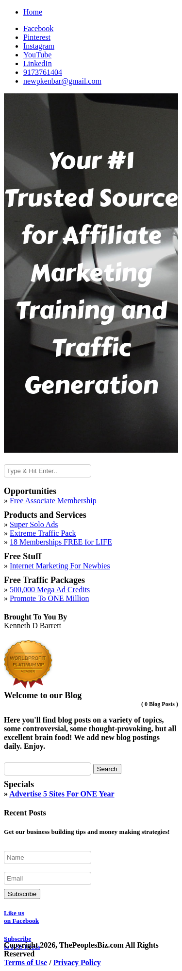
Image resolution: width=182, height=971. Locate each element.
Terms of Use (25, 962)
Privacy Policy (77, 962)
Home (32, 12)
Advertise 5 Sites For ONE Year (61, 794)
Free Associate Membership (53, 500)
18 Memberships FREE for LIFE (61, 542)
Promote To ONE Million (49, 598)
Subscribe (22, 894)
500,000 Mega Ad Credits (50, 589)
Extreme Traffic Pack (43, 533)
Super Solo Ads (34, 524)
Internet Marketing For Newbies (60, 566)
